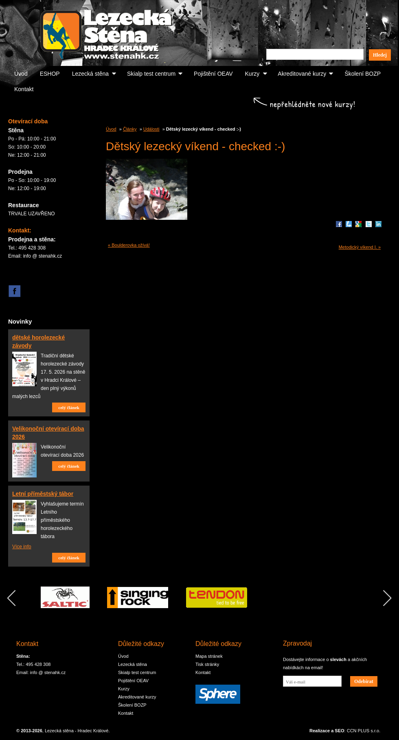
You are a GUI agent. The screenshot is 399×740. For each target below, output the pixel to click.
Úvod (21, 73)
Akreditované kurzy (302, 73)
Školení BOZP (362, 73)
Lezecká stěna (90, 73)
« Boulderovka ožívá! (129, 245)
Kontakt (23, 89)
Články (130, 129)
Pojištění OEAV (213, 73)
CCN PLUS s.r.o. (364, 730)
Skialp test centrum (151, 73)
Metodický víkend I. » (360, 247)
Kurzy (252, 73)
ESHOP (50, 73)
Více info (21, 547)
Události (151, 129)
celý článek (68, 407)
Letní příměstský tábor (42, 493)
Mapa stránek (209, 656)
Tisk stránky (207, 664)
